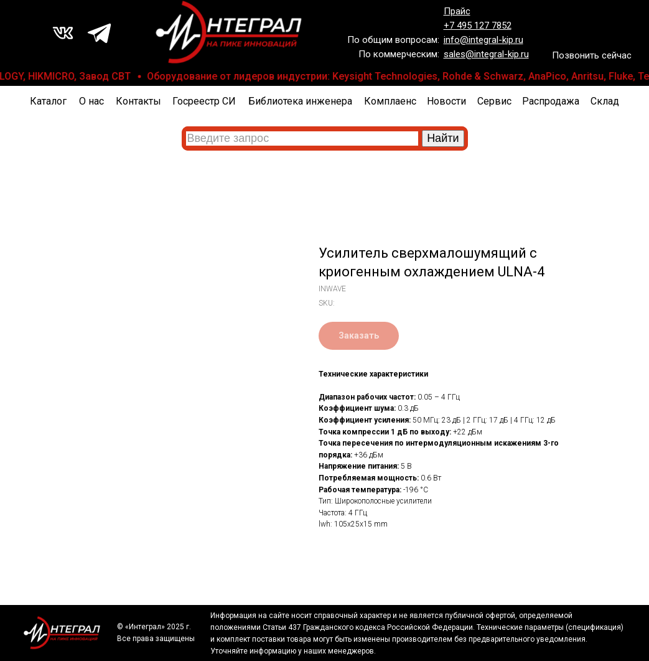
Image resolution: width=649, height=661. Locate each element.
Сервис (494, 101)
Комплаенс (390, 101)
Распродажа (550, 101)
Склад (605, 101)
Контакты (138, 101)
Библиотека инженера (300, 101)
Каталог (48, 101)
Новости (446, 101)
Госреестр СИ (204, 101)
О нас (91, 101)
